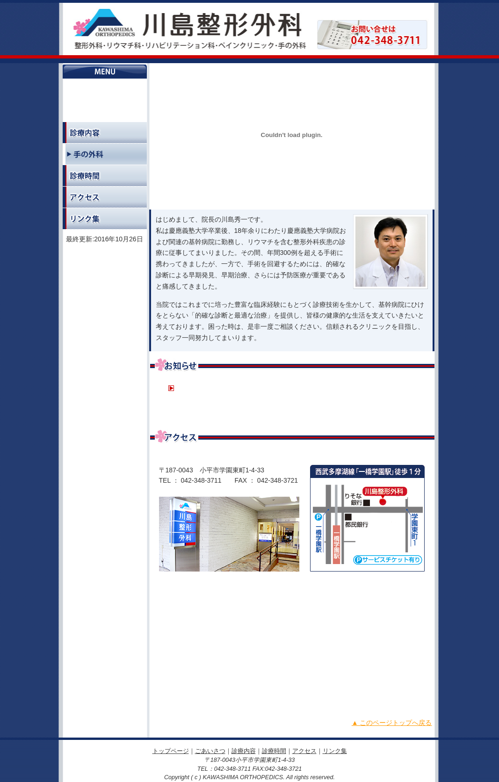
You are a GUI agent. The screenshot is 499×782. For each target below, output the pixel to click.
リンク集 (105, 218)
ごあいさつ (105, 111)
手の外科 (105, 154)
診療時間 (105, 175)
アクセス (105, 197)
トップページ (105, 89)
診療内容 (105, 132)
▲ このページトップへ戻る (392, 722)
